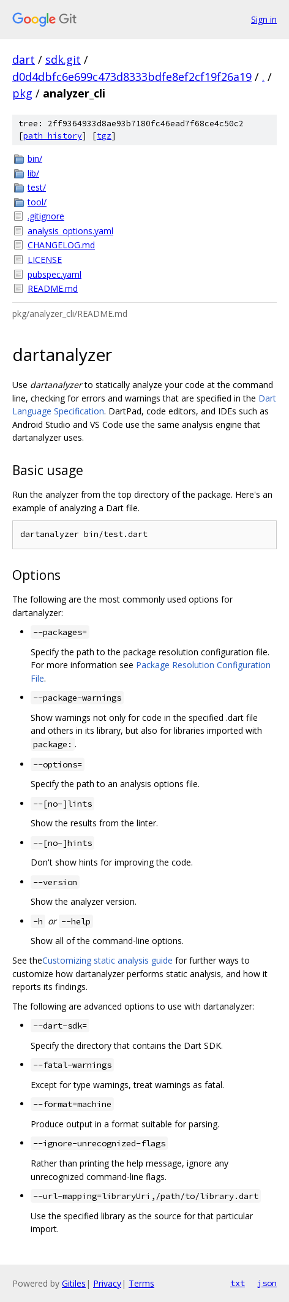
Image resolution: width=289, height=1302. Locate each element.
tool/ (37, 202)
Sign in (264, 19)
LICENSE (45, 259)
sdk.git (63, 59)
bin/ (35, 158)
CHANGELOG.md (61, 245)
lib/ (33, 173)
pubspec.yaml (54, 274)
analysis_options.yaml (70, 231)
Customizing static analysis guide (107, 960)
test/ (37, 187)
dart (23, 59)
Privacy (107, 1283)
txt (237, 1283)
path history (52, 136)
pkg (22, 93)
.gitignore (46, 216)
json (267, 1283)
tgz (104, 136)
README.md (53, 288)
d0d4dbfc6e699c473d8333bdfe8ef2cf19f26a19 (132, 76)
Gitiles (74, 1283)
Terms (141, 1283)
